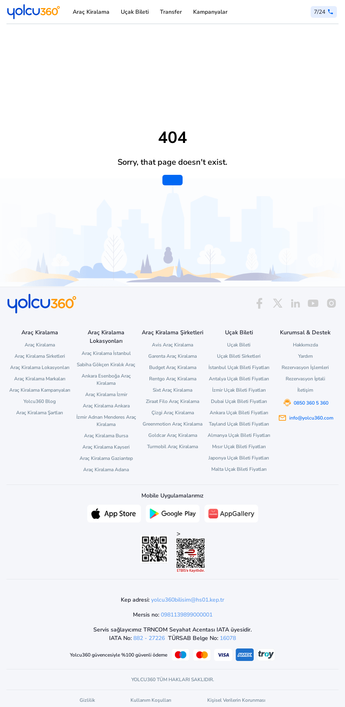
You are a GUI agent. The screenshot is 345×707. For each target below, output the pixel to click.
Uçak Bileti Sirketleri (239, 356)
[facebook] (259, 303)
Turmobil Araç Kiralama (172, 446)
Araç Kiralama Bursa (106, 435)
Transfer (171, 12)
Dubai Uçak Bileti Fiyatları (239, 401)
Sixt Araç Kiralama (172, 390)
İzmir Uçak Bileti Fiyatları (239, 390)
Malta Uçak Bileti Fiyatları (239, 469)
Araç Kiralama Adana (106, 469)
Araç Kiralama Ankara (106, 406)
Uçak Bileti (135, 12)
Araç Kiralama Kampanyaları (39, 390)
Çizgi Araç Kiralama (172, 412)
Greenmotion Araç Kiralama (172, 424)
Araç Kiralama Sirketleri (40, 356)
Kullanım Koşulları (150, 700)
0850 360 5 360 (311, 403)
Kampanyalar (210, 12)
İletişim (305, 390)
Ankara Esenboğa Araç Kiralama (106, 379)
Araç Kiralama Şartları (39, 412)
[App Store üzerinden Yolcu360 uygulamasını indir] (114, 513)
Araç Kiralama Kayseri (106, 447)
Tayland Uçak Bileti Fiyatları (239, 424)
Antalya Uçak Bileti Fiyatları (239, 379)
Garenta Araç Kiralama (172, 356)
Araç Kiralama (91, 12)
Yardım (305, 356)
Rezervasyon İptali (305, 379)
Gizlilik (87, 700)
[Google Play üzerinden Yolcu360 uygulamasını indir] (173, 513)
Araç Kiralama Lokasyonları (39, 367)
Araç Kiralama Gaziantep (106, 458)
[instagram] (331, 303)
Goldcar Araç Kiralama (172, 435)
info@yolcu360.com (311, 418)
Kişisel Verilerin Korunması (236, 700)
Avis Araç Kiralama (172, 345)
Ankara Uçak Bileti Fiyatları (239, 412)
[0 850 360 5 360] (324, 12)
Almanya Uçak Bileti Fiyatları (239, 435)
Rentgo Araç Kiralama (172, 379)
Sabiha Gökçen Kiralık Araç (106, 364)
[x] (277, 303)
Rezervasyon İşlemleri (305, 367)
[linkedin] (295, 303)
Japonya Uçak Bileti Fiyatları (238, 458)
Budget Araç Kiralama (172, 367)
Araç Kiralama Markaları (39, 379)
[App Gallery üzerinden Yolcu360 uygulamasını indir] (231, 513)
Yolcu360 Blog (39, 401)
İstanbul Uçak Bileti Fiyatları (238, 367)
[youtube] (313, 303)
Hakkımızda (305, 345)
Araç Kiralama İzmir (106, 394)
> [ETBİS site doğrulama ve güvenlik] (191, 551)
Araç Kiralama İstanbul (106, 353)
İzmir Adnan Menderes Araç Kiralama (106, 421)
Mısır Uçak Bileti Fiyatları (239, 446)
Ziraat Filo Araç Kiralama (172, 401)
